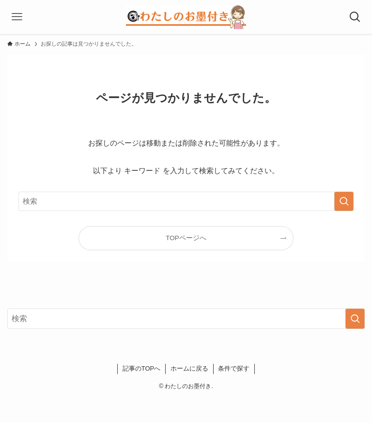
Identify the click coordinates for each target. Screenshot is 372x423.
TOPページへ (186, 238)
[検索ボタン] (355, 17)
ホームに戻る (189, 368)
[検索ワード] (185, 201)
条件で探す (233, 368)
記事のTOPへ (142, 368)
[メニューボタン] (17, 17)
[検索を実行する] (344, 201)
